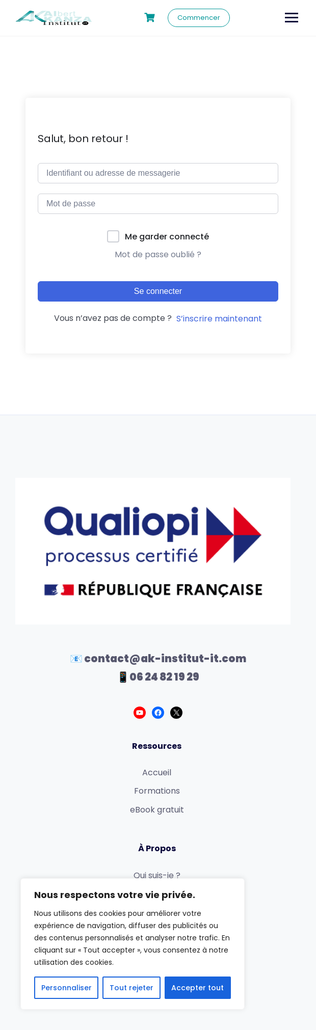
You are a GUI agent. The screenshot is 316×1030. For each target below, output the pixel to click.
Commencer (198, 17)
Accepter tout (197, 988)
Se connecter (158, 291)
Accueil (156, 772)
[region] (132, 944)
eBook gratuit (157, 810)
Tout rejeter (131, 988)
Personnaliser (66, 988)
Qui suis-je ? (157, 875)
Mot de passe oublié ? (158, 254)
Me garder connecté (167, 236)
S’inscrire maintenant (219, 318)
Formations (157, 791)
